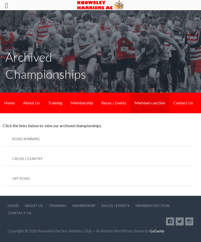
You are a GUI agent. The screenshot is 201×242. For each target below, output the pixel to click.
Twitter (180, 221)
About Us (31, 102)
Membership (82, 102)
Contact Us (183, 102)
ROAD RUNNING (26, 139)
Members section (150, 102)
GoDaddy (156, 231)
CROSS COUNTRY (27, 158)
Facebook (170, 221)
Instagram (189, 221)
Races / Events (113, 102)
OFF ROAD (21, 178)
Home (9, 102)
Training (55, 102)
